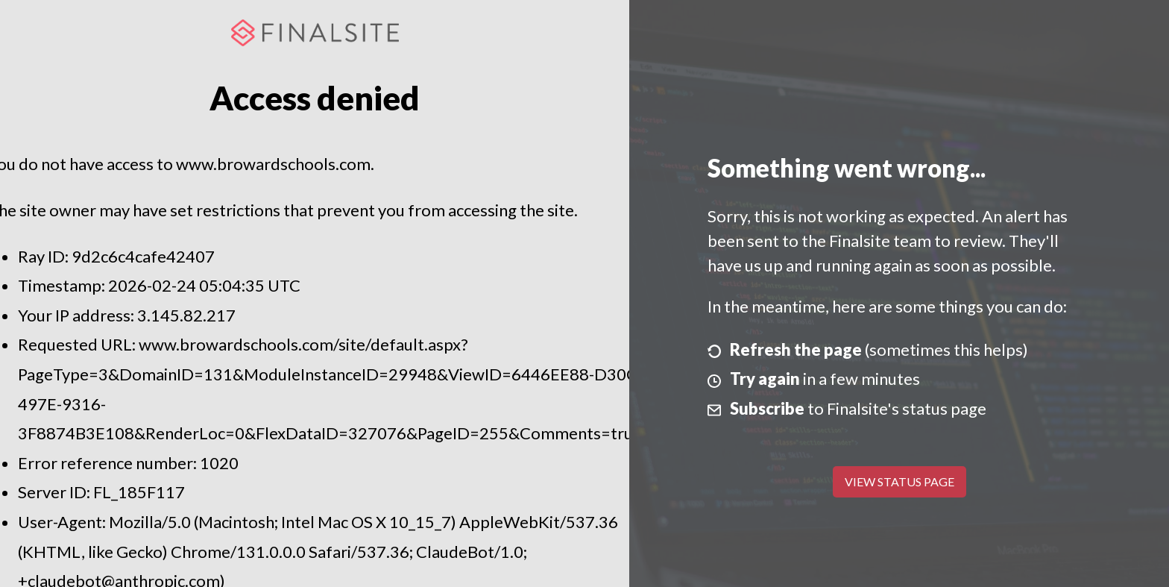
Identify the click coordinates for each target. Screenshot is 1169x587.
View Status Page (899, 481)
